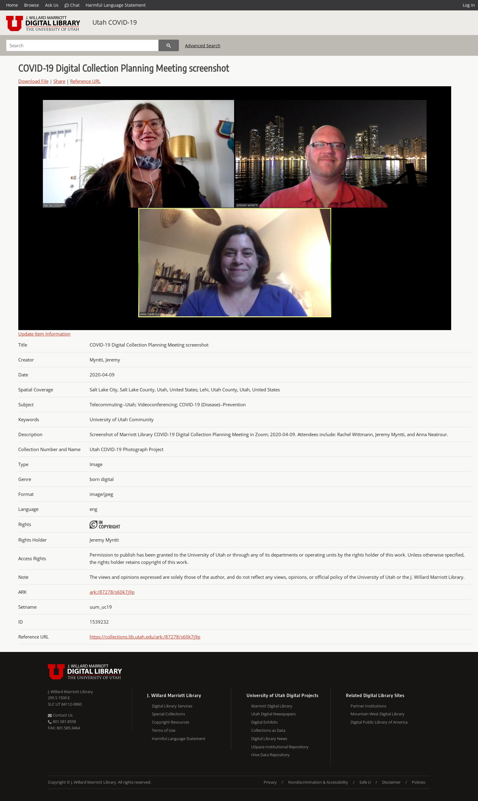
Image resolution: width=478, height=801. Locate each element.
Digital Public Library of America (379, 722)
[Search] (82, 45)
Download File (33, 81)
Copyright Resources (170, 722)
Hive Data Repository (270, 754)
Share (59, 81)
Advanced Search (202, 45)
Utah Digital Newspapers (273, 714)
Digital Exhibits (264, 722)
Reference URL (85, 81)
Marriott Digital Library (271, 706)
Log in (469, 5)
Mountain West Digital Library (378, 714)
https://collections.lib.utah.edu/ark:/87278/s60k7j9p (145, 637)
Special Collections (168, 714)
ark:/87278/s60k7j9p (112, 592)
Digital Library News (269, 738)
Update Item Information (44, 334)
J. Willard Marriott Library (70, 691)
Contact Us (60, 715)
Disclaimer (391, 782)
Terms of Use (163, 730)
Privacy (270, 782)
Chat (72, 5)
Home (12, 5)
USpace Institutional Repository (280, 746)
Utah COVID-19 (114, 22)
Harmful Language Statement (116, 5)
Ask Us (52, 5)
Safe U (365, 782)
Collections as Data (268, 730)
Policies (418, 782)
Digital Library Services (172, 706)
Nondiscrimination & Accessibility (318, 782)
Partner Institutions (368, 706)
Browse (31, 5)
